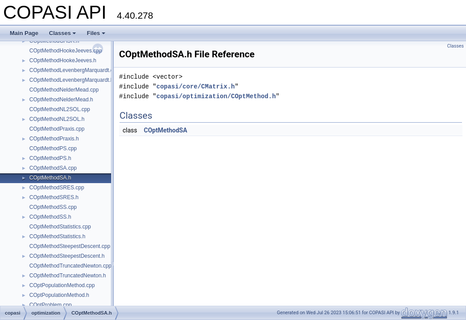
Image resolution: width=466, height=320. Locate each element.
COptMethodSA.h (50, 178)
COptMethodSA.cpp (53, 168)
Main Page (24, 33)
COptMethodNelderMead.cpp (64, 90)
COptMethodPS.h (50, 158)
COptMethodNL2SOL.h (56, 119)
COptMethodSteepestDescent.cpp (69, 246)
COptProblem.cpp (50, 305)
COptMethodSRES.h (54, 197)
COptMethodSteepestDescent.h (66, 256)
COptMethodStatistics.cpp (60, 227)
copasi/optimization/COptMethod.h (216, 96)
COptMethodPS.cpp (53, 148)
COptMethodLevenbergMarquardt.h (71, 80)
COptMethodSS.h (50, 217)
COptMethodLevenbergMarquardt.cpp (74, 70)
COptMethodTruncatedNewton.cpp (70, 266)
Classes (62, 33)
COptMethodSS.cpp (53, 207)
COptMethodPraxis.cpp (56, 129)
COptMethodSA (165, 130)
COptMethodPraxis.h (54, 139)
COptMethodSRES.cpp (56, 187)
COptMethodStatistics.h (57, 236)
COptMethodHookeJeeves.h (62, 60)
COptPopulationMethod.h (59, 295)
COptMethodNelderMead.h (61, 99)
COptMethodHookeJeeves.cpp (65, 51)
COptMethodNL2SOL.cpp (59, 109)
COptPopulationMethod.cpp (62, 285)
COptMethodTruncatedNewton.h (67, 275)
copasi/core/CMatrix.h (195, 86)
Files (96, 33)
